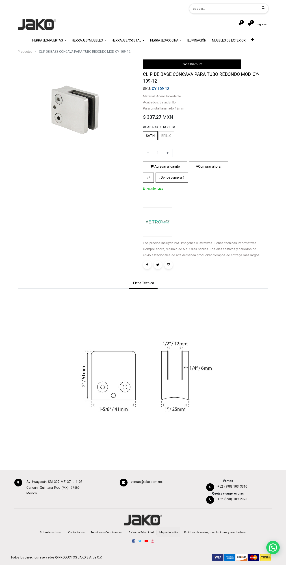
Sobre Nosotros (50, 532)
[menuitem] (196, 40)
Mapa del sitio (168, 532)
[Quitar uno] (148, 153)
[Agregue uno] (168, 153)
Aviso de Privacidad (141, 532)
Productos (25, 51)
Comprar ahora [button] (208, 166)
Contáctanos (76, 532)
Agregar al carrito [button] (165, 166)
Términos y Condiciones (106, 532)
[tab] (143, 283)
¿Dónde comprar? (171, 177)
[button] (253, 40)
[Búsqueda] (263, 8)
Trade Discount (191, 64)
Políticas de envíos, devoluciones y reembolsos (215, 532)
